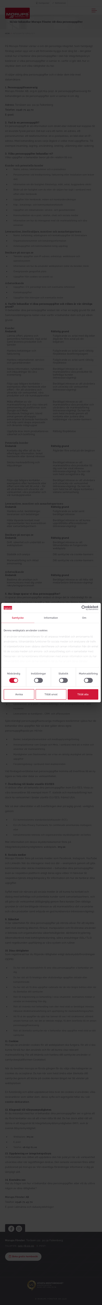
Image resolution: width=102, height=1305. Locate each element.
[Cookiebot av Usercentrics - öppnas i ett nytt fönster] (84, 607)
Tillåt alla (82, 694)
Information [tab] (51, 617)
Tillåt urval (51, 694)
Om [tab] (84, 617)
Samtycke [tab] (18, 617)
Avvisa (19, 694)
